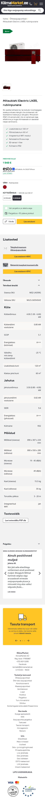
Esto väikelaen (22, 742)
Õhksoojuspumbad (18, 18)
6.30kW (7, 198)
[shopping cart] (35, 4)
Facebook (22, 647)
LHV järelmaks (22, 747)
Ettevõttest (22, 722)
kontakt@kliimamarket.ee (22, 650)
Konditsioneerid (22, 667)
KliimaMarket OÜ (22, 639)
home (5, 18)
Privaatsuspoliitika (22, 733)
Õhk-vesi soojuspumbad (22, 664)
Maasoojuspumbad (22, 669)
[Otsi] (22, 10)
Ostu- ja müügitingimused (22, 730)
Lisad (22, 675)
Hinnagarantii (22, 711)
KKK (22, 700)
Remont (22, 714)
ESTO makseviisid (22, 744)
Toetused (22, 706)
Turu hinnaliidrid (22, 683)
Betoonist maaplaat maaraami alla (24, 265)
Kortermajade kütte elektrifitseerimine (22, 689)
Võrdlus (22, 686)
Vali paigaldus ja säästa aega (20, 208)
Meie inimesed (22, 725)
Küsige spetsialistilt (22, 697)
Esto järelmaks (22, 739)
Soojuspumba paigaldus (22, 703)
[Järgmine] (39, 556)
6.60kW (17, 198)
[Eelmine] (5, 556)
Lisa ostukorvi (29, 221)
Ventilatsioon (22, 672)
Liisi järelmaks (22, 736)
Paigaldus (22, 681)
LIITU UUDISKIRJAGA (22, 755)
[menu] (41, 4)
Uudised (22, 728)
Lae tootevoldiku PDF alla (15, 520)
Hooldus (22, 678)
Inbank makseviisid (22, 750)
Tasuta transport (22, 708)
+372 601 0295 (22, 645)
